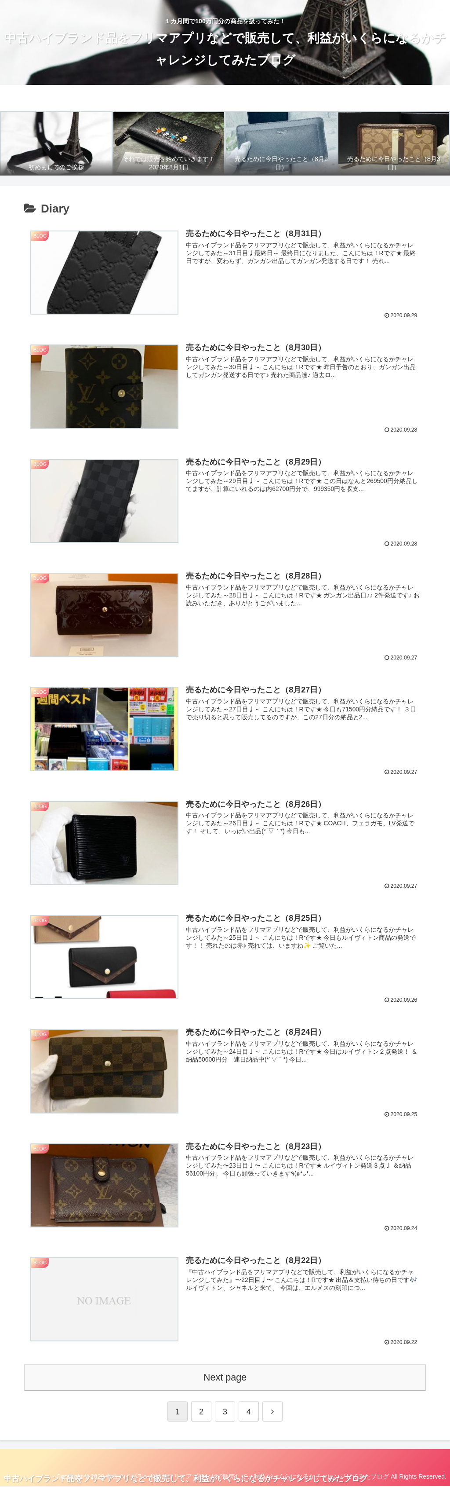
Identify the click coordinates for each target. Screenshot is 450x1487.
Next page (225, 1377)
